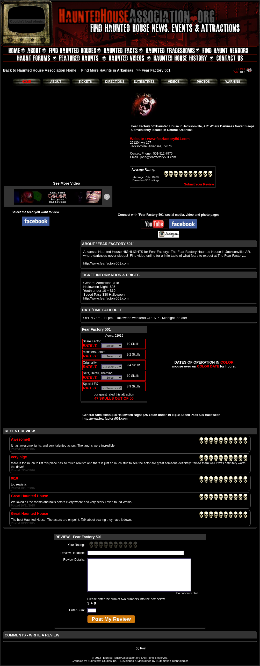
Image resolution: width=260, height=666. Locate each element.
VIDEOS (173, 82)
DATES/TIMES (144, 82)
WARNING (232, 82)
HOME (26, 82)
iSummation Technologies (172, 660)
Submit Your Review (199, 184)
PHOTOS (203, 82)
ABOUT (55, 82)
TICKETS (85, 82)
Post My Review (111, 619)
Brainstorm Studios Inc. (102, 660)
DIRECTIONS (114, 82)
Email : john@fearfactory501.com (153, 157)
